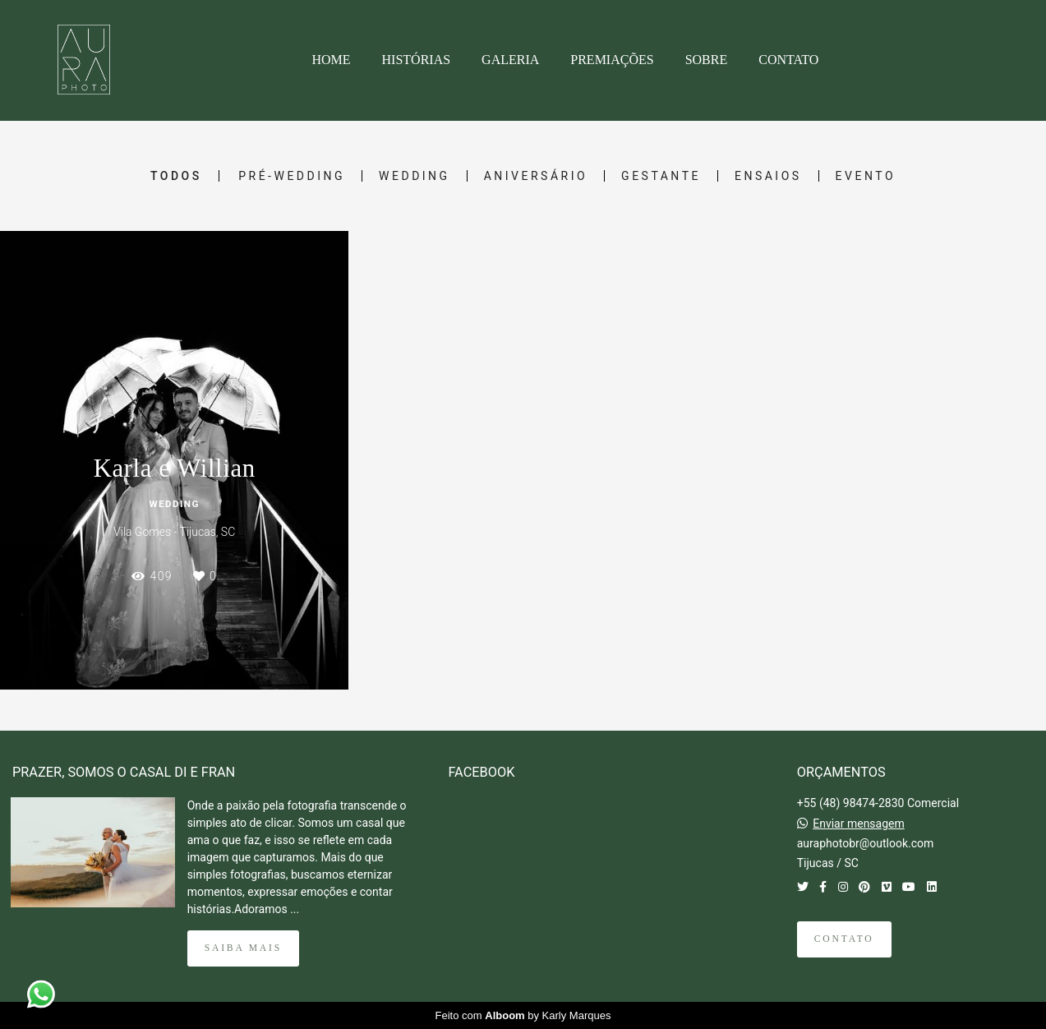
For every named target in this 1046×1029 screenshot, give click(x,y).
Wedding (414, 176)
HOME (330, 60)
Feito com (523, 1015)
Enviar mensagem (859, 823)
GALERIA (510, 60)
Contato (844, 939)
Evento (866, 176)
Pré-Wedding (291, 176)
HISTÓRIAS (416, 60)
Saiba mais (243, 948)
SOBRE (706, 60)
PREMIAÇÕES (611, 60)
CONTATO (788, 60)
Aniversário (536, 176)
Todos (176, 176)
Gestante (661, 176)
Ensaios (768, 176)
